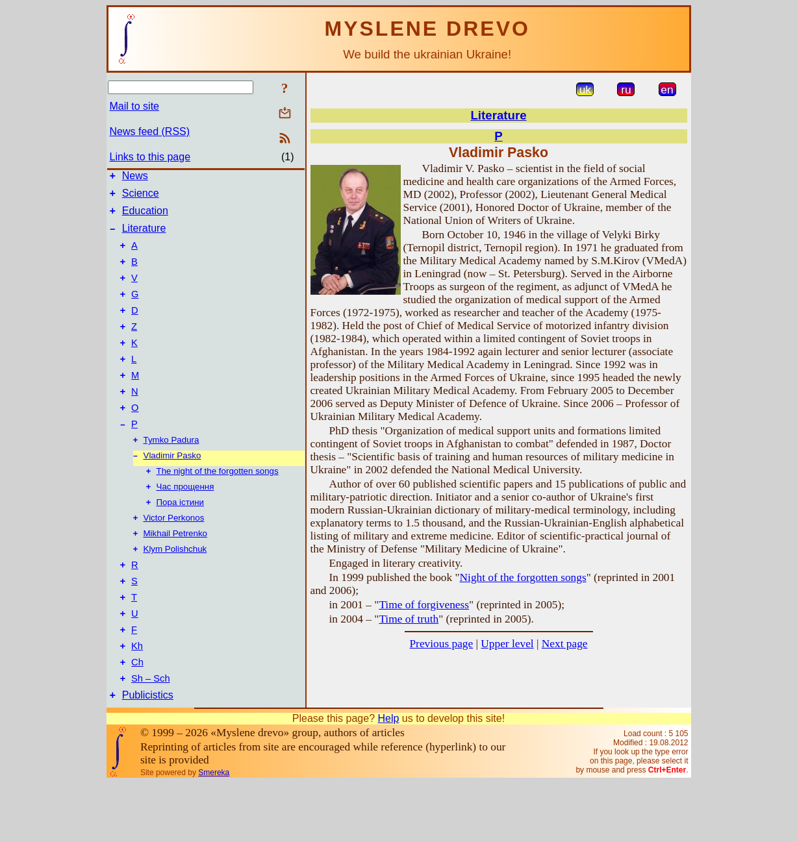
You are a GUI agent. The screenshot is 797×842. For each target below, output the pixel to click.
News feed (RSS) (150, 131)
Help (388, 777)
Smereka (213, 831)
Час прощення (185, 523)
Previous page (441, 644)
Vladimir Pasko (172, 489)
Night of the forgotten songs (523, 577)
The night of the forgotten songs (218, 506)
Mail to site (134, 106)
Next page (565, 644)
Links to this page (150, 156)
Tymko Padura (171, 472)
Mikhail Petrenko (176, 573)
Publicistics (147, 754)
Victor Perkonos (174, 557)
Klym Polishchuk (175, 590)
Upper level (507, 644)
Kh (137, 699)
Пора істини (181, 540)
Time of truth (408, 619)
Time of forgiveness (424, 605)
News (135, 177)
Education (145, 216)
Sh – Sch (150, 735)
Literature (144, 235)
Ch (137, 717)
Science (140, 197)
